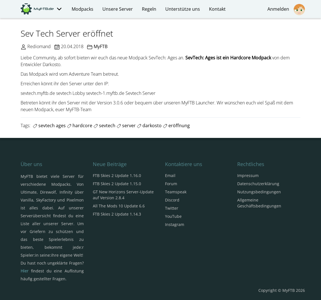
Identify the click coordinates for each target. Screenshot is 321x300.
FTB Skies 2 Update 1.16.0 (117, 175)
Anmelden (286, 9)
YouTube (173, 216)
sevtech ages (49, 125)
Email (170, 175)
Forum (171, 183)
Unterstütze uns (182, 9)
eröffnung (176, 125)
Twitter (171, 208)
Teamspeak (175, 191)
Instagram (174, 224)
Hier (24, 271)
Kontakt (217, 9)
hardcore (79, 125)
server (126, 125)
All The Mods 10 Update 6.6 (119, 206)
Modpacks (82, 9)
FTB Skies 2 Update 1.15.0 (117, 183)
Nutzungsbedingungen (259, 191)
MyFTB (100, 46)
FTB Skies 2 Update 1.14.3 (117, 214)
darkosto (149, 125)
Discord (172, 200)
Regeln (149, 9)
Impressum (248, 175)
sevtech (104, 125)
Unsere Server (117, 9)
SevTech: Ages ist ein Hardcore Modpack (228, 58)
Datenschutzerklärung (258, 183)
